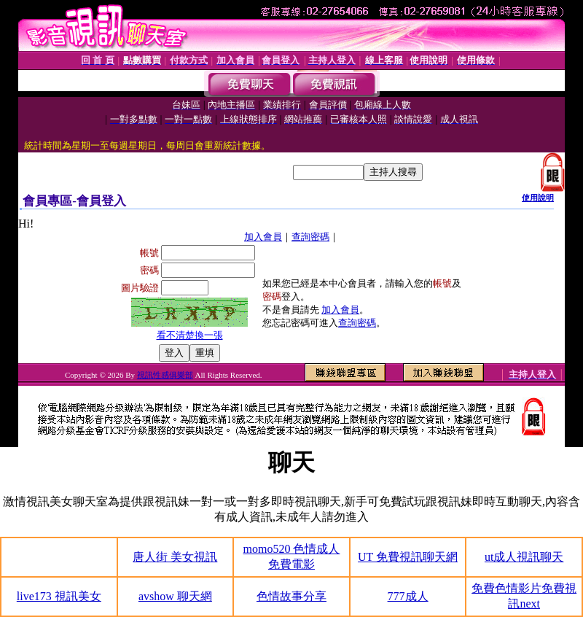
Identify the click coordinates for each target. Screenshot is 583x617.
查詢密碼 (310, 236)
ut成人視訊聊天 (524, 557)
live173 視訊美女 (59, 596)
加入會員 (263, 236)
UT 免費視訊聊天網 (408, 557)
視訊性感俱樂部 (165, 374)
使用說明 (538, 197)
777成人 (408, 596)
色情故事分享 (291, 596)
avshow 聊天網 (175, 596)
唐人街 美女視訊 (175, 557)
